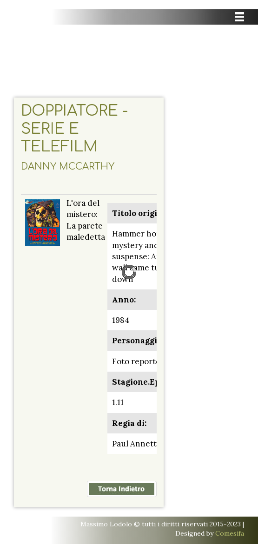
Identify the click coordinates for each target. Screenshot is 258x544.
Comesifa (229, 533)
